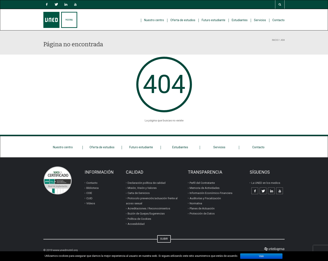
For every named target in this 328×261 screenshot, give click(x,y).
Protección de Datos (202, 213)
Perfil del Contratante (202, 182)
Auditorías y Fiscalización (205, 198)
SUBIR (164, 238)
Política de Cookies (139, 218)
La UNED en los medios (265, 182)
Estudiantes (240, 20)
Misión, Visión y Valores (142, 188)
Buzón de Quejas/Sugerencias (146, 213)
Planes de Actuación (202, 208)
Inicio (275, 40)
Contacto (278, 20)
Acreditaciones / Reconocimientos (149, 208)
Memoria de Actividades (204, 188)
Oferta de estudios (182, 20)
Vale (261, 256)
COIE (89, 193)
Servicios (260, 20)
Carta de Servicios (139, 193)
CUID (89, 198)
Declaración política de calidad (146, 182)
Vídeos (90, 203)
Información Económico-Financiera (211, 193)
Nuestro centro (154, 20)
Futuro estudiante (213, 20)
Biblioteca (92, 188)
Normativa (196, 203)
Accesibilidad (136, 223)
